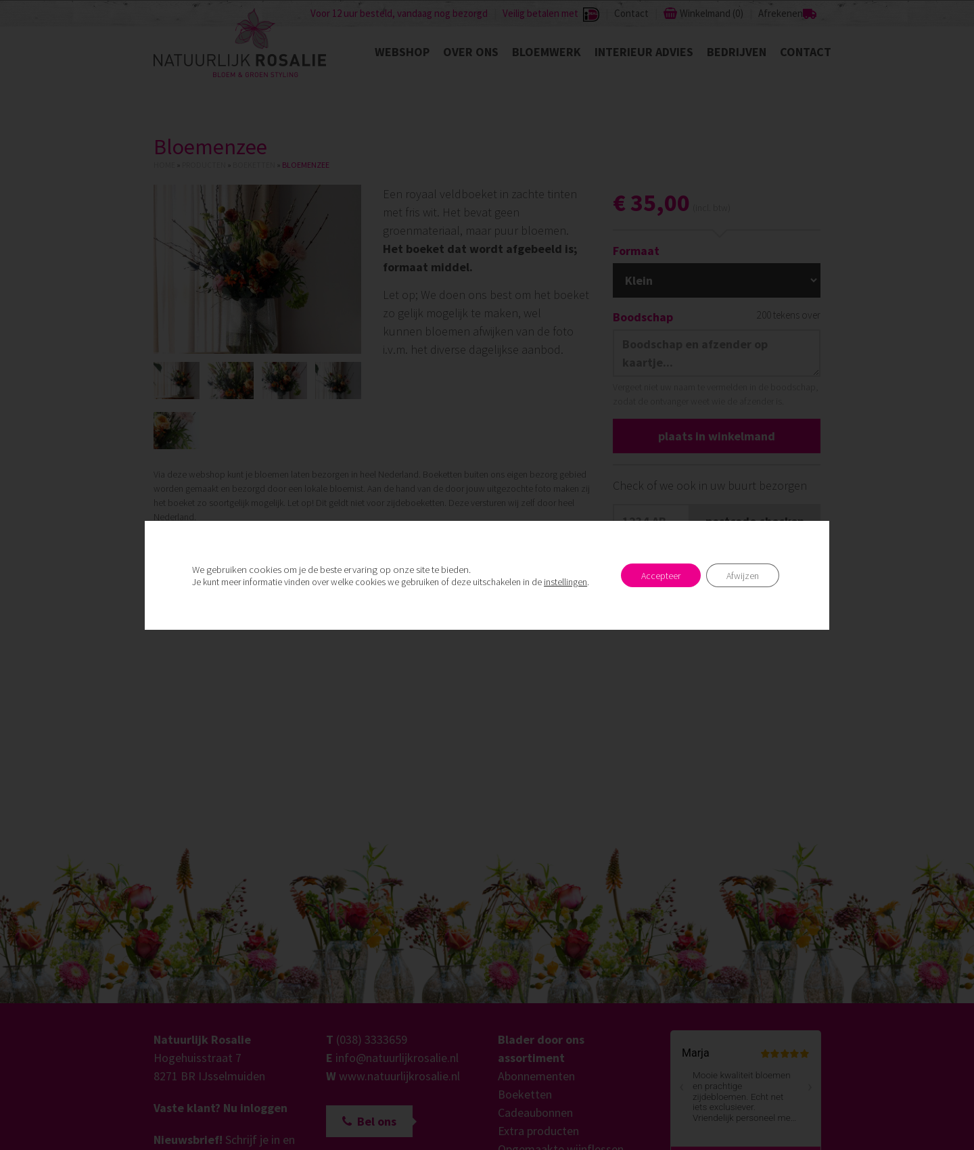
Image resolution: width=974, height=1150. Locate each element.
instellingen (565, 582)
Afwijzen (742, 576)
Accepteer (660, 576)
